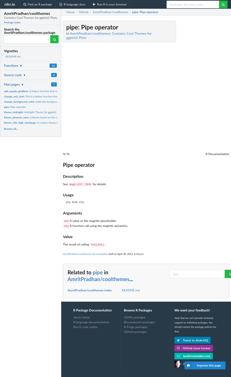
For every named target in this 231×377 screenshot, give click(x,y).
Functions (11, 65)
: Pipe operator (145, 12)
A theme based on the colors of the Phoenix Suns (45, 117)
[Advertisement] (196, 86)
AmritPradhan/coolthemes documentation (85, 252)
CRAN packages (134, 315)
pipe (98, 270)
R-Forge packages (136, 325)
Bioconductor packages (139, 320)
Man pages (12, 84)
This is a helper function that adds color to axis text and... (47, 96)
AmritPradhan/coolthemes (98, 277)
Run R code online (85, 325)
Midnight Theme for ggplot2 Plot (33, 112)
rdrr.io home (81, 315)
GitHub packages (135, 330)
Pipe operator (15, 107)
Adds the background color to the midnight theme (48, 101)
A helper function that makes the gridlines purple (44, 91)
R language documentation (91, 320)
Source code (13, 75)
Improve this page (202, 365)
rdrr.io (9, 4)
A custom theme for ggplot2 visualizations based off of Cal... (55, 122)
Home (70, 12)
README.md (13, 56)
